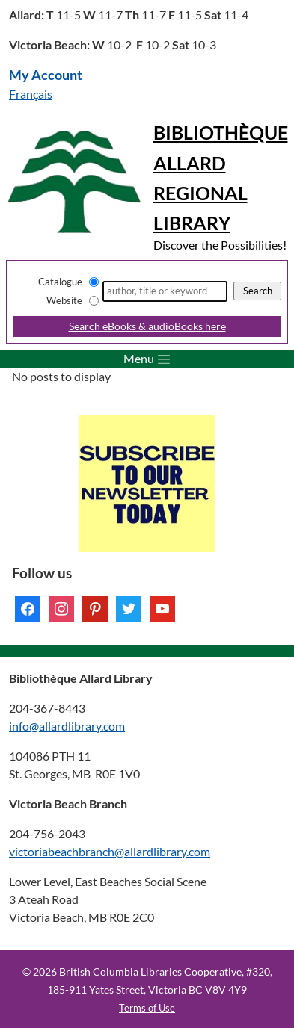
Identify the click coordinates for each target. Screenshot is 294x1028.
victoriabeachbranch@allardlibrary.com (109, 851)
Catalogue (60, 282)
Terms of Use (147, 1008)
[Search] (165, 291)
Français (30, 94)
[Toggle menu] (147, 359)
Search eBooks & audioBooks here (147, 326)
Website (64, 300)
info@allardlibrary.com (67, 726)
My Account (45, 75)
